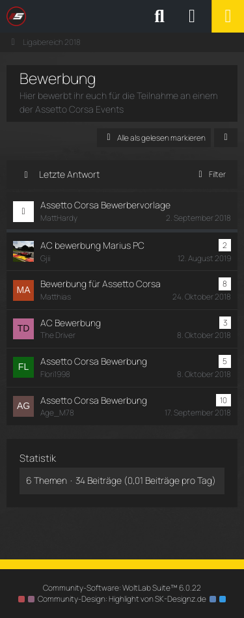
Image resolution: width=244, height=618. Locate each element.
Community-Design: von (122, 598)
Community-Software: (122, 587)
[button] (225, 138)
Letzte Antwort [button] (69, 174)
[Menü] (227, 16)
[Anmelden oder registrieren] (192, 16)
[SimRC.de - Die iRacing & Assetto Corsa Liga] (120, 16)
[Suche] (159, 16)
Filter (210, 174)
